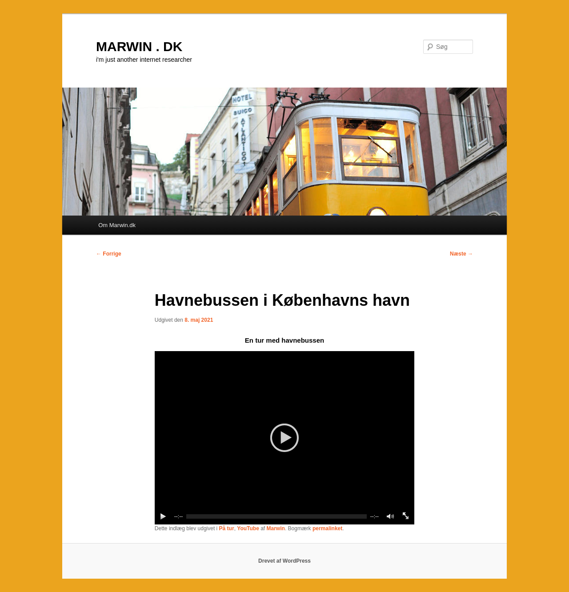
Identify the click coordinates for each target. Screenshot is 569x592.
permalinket (327, 528)
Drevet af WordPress (284, 561)
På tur (226, 528)
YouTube (248, 528)
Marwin (276, 528)
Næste (461, 254)
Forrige (108, 254)
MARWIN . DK (139, 46)
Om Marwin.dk (117, 225)
